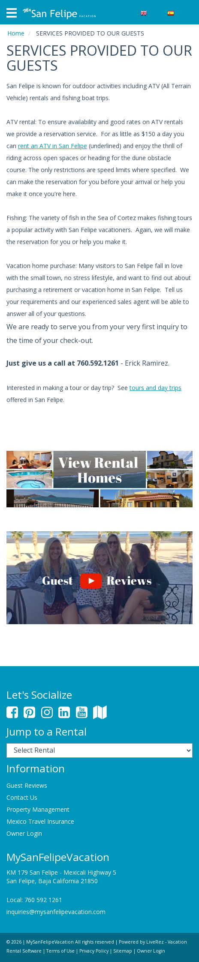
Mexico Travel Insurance (40, 821)
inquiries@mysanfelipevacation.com (56, 912)
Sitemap (122, 951)
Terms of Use (60, 951)
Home (15, 33)
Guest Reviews (26, 785)
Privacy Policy (94, 951)
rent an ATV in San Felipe (52, 146)
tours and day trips (155, 388)
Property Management (37, 809)
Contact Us (21, 797)
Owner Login (24, 833)
